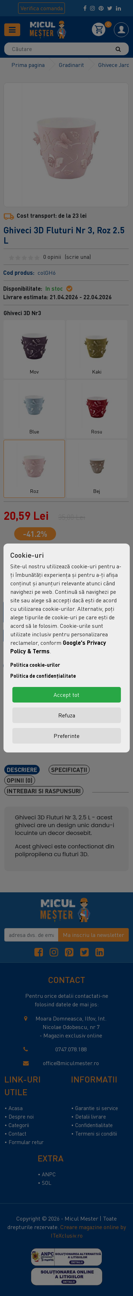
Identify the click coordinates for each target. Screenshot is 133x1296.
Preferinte (66, 735)
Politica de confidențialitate (43, 676)
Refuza (66, 715)
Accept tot (66, 694)
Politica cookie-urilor (35, 665)
